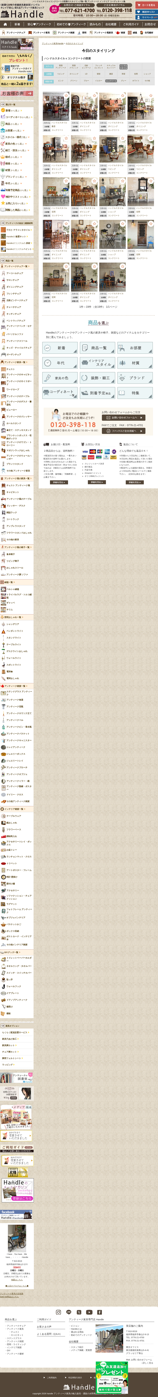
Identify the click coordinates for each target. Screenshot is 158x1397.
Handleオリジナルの (18, 243)
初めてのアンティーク (81, 1335)
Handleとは (76, 1329)
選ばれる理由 (77, 1332)
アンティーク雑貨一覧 (14, 686)
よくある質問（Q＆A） (49, 1334)
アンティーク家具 (41, 32)
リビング (112, 169)
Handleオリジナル (19, 249)
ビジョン (75, 1326)
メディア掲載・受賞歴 (81, 1350)
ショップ (112, 212)
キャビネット (17, 1335)
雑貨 (123, 32)
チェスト (15, 1332)
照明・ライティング (16, 1344)
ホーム (5, 24)
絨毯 (135, 32)
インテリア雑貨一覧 (13, 809)
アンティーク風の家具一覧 (17, 478)
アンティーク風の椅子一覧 (17, 547)
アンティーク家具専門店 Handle (86, 1319)
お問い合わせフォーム (141, 1359)
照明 (84, 32)
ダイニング (84, 126)
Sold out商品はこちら (9, 1297)
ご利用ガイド (131, 24)
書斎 (53, 126)
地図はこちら (17, 1280)
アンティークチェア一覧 (15, 266)
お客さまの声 (44, 1326)
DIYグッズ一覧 (11, 952)
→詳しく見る (147, 1363)
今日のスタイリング (74, 43)
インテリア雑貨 (14, 1347)
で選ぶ (14, 137)
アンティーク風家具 (103, 32)
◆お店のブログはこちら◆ (17, 1286)
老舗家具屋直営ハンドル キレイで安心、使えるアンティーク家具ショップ (23, 11)
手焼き (18, 230)
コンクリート (57, 130)
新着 (17, 24)
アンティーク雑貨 (66, 32)
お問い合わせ (150, 24)
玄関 (53, 212)
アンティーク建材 (15, 1354)
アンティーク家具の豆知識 (11, 1294)
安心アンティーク (39, 24)
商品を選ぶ (11, 1319)
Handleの (16, 236)
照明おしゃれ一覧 (12, 617)
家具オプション (12, 1026)
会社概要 (111, 24)
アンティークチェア (15, 32)
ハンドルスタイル (59, 123)
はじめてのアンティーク (71, 24)
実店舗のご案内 (134, 1325)
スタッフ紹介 (77, 1347)
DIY (8, 1350)
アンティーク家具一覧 (14, 362)
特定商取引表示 (75, 1378)
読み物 (95, 24)
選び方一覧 (10, 104)
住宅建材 (149, 32)
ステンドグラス (14, 1338)
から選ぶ (10, 110)
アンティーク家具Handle (53, 43)
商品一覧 (9, 261)
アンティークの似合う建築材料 (19, 223)
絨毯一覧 (8, 582)
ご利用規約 (52, 1378)
